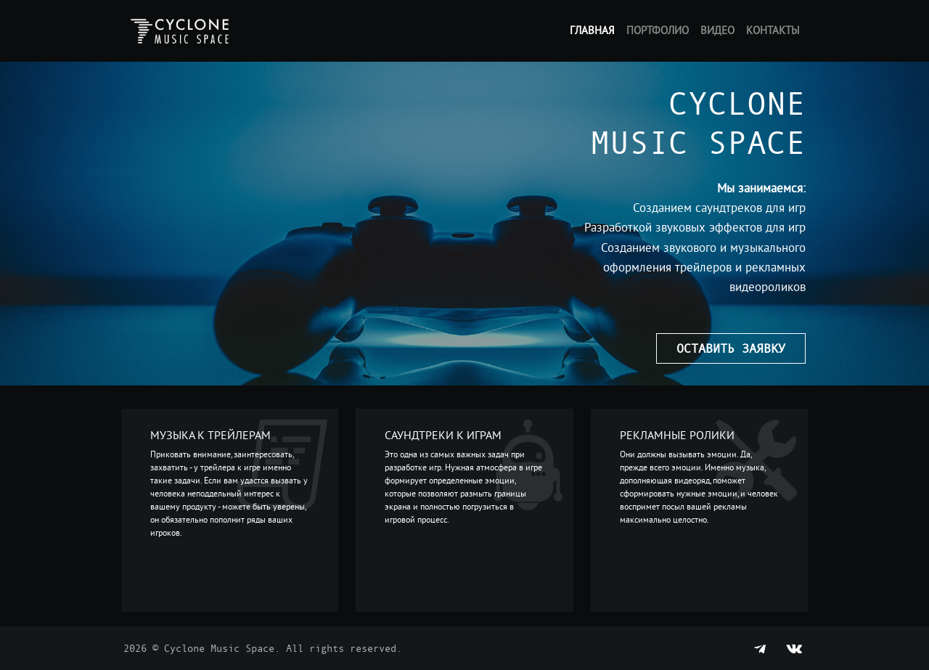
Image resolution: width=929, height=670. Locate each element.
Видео (717, 30)
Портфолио (657, 30)
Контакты (773, 30)
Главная (592, 30)
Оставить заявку (730, 348)
